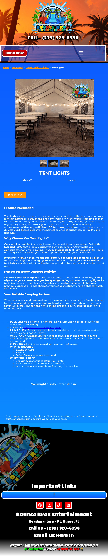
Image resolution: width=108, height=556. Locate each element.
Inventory (17, 67)
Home (6, 67)
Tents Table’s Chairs (37, 67)
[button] (14, 53)
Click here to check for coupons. (42, 327)
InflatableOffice (33, 549)
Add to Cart (15, 194)
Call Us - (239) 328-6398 (54, 528)
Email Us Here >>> (54, 535)
